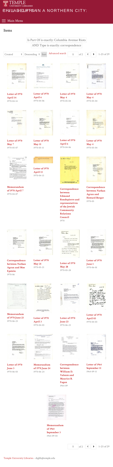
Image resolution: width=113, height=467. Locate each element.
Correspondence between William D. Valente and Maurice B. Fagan (69, 373)
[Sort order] (32, 54)
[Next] (93, 54)
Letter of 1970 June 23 (67, 319)
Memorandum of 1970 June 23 (15, 315)
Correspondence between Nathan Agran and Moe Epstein (16, 266)
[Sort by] (13, 54)
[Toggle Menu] (12, 21)
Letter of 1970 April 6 (41, 95)
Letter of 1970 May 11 (41, 142)
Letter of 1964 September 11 (94, 366)
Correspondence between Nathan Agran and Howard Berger (96, 192)
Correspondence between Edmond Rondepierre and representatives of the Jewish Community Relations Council (69, 203)
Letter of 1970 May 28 (67, 265)
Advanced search (57, 53)
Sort (44, 54)
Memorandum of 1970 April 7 (15, 188)
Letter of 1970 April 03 (94, 316)
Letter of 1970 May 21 (41, 262)
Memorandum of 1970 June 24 (42, 366)
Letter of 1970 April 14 (14, 95)
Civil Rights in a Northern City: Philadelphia (45, 10)
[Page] (73, 54)
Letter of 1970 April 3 (41, 319)
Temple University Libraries (18, 458)
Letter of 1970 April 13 (41, 170)
